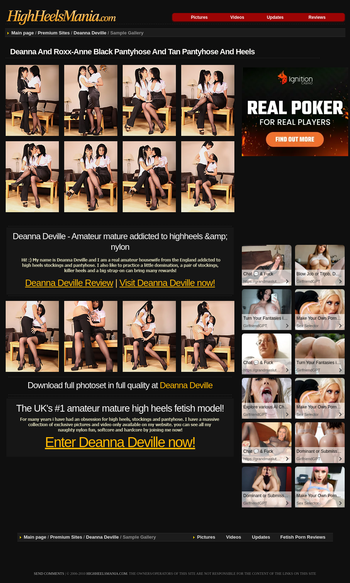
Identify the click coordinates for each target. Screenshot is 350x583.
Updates (275, 17)
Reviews (317, 17)
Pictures (199, 17)
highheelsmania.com (107, 574)
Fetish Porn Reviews (303, 537)
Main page (22, 32)
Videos (237, 17)
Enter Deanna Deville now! (120, 442)
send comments (49, 574)
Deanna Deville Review (69, 282)
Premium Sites (54, 32)
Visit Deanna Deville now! (167, 282)
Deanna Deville (90, 32)
